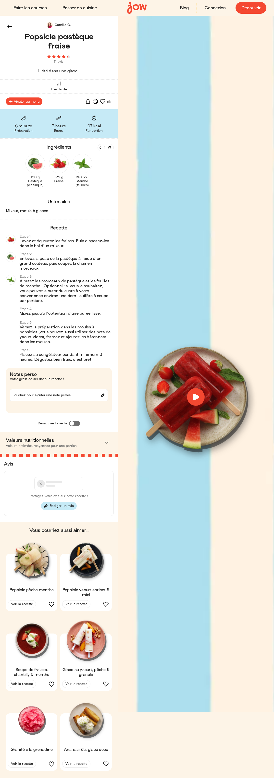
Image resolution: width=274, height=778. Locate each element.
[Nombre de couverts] (105, 149)
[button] (10, 26)
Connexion (214, 8)
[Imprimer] (95, 102)
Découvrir (250, 8)
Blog (184, 8)
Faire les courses (30, 8)
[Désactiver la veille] (74, 425)
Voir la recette (22, 605)
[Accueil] (137, 8)
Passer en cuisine (80, 8)
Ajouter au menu (24, 103)
